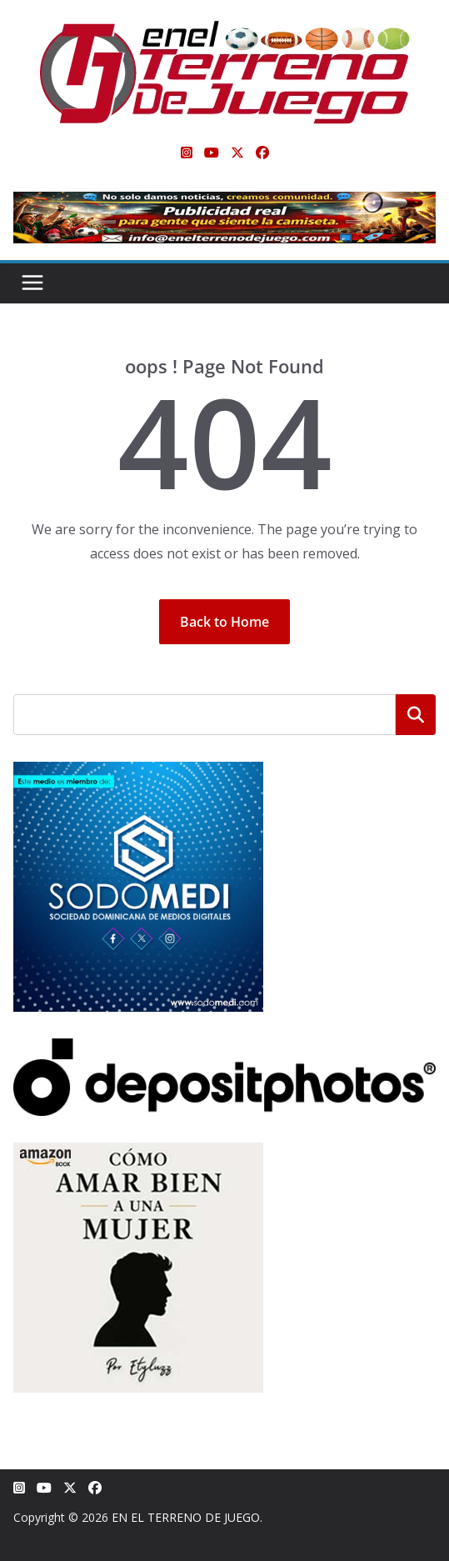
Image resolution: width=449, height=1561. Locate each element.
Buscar (416, 714)
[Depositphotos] (224, 1049)
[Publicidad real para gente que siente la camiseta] (224, 203)
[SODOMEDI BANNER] (138, 772)
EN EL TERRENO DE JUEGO (186, 1517)
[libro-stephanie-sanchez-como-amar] (138, 1153)
